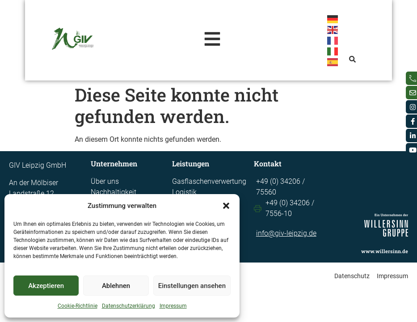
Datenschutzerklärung (128, 306)
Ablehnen (116, 286)
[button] (226, 205)
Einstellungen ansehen (192, 286)
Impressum (173, 306)
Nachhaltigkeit (113, 192)
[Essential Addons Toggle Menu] (212, 40)
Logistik (184, 192)
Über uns (105, 181)
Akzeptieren (46, 286)
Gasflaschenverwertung (209, 181)
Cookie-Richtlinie (77, 306)
